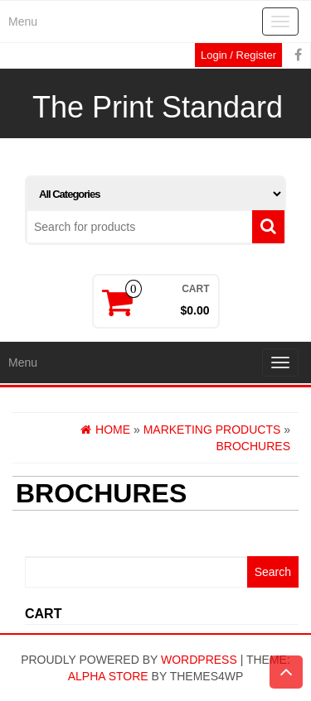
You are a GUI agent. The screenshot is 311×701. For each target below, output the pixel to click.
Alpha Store (108, 676)
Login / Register (238, 55)
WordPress (199, 659)
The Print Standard (157, 107)
